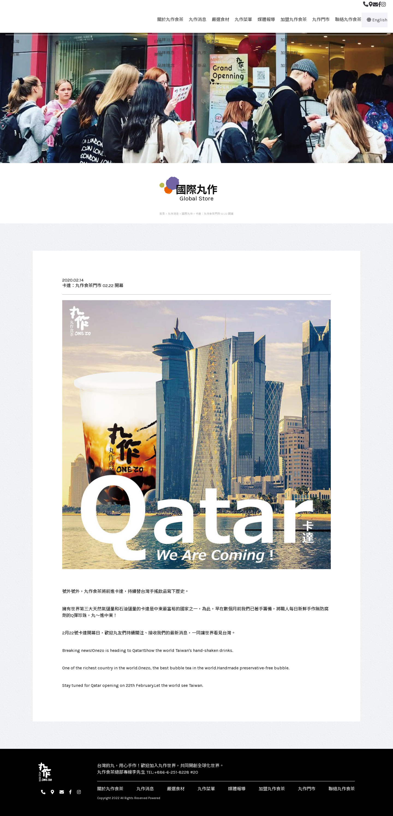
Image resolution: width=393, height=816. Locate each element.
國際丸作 (187, 213)
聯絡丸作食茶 (346, 19)
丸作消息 (195, 19)
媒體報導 (264, 19)
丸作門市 (318, 19)
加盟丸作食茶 (291, 19)
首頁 (162, 213)
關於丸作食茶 (168, 19)
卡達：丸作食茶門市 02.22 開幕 (215, 213)
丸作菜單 (241, 19)
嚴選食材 (218, 19)
